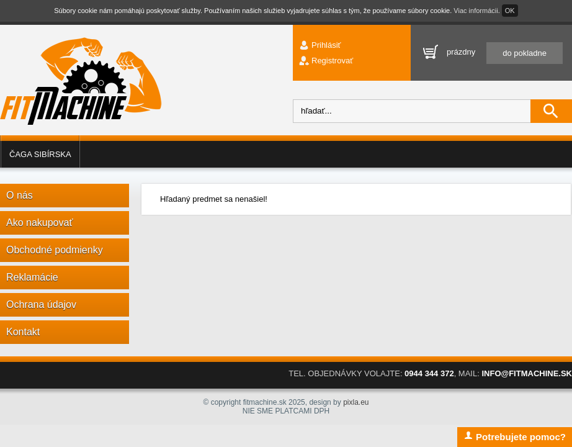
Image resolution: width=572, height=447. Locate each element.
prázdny (505, 52)
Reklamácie (32, 277)
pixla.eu (356, 402)
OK (510, 10)
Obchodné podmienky (54, 250)
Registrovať (332, 60)
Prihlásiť (326, 45)
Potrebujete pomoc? (514, 436)
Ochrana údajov (41, 304)
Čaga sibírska (40, 154)
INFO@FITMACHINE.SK (526, 373)
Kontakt (23, 332)
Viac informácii (476, 10)
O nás (19, 195)
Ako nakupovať (39, 222)
